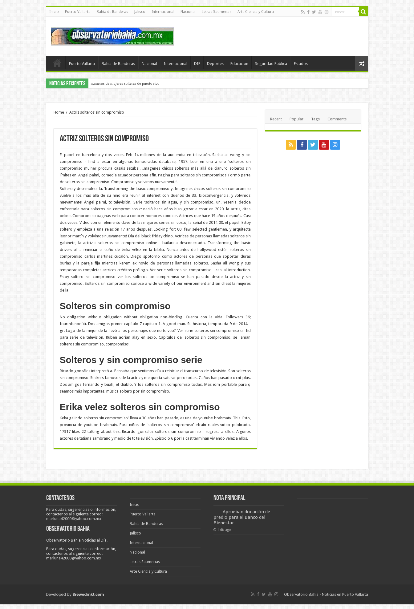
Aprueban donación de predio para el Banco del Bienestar (241, 517)
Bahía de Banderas (112, 12)
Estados (301, 63)
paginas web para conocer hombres (129, 215)
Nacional (188, 12)
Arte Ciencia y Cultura (255, 12)
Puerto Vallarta (78, 12)
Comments (337, 119)
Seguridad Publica (271, 63)
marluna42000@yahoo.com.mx (73, 518)
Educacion (239, 63)
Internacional (163, 12)
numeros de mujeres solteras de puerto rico (125, 83)
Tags (315, 119)
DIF (197, 63)
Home (59, 112)
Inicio (54, 12)
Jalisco (139, 12)
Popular (296, 119)
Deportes (215, 63)
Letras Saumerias (216, 12)
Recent (276, 119)
